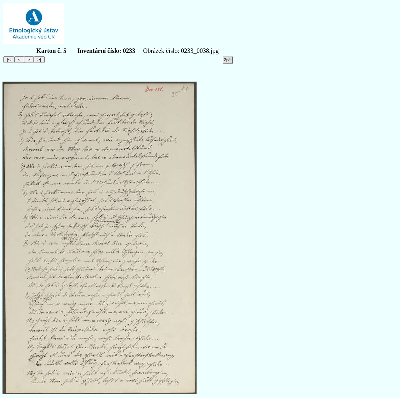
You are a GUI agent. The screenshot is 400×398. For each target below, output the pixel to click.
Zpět (228, 60)
